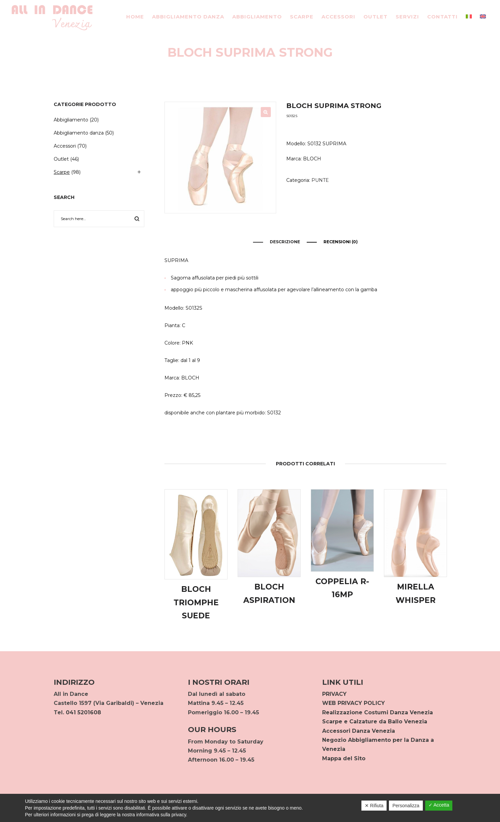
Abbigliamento (71, 120)
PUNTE (320, 180)
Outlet (61, 159)
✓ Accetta (439, 805)
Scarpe (62, 172)
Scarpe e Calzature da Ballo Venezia (374, 721)
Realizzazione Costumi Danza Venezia (377, 712)
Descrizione (285, 241)
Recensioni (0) (340, 241)
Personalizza (405, 805)
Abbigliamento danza (79, 133)
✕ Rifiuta (374, 805)
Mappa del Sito (343, 758)
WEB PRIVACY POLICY (353, 703)
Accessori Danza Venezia (358, 731)
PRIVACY (334, 694)
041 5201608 (83, 712)
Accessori (65, 146)
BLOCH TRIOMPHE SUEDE (196, 602)
